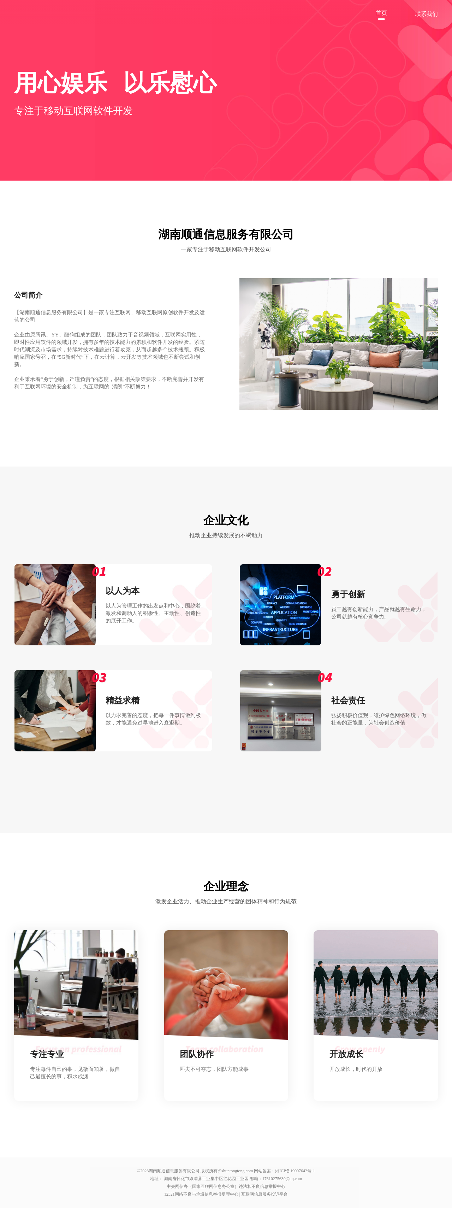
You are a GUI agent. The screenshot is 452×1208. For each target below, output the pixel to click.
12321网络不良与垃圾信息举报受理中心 (201, 1194)
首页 (381, 13)
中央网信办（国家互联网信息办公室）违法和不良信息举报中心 (226, 1186)
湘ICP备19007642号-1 (295, 1170)
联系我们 (426, 14)
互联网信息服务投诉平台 (264, 1194)
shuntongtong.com (237, 1170)
